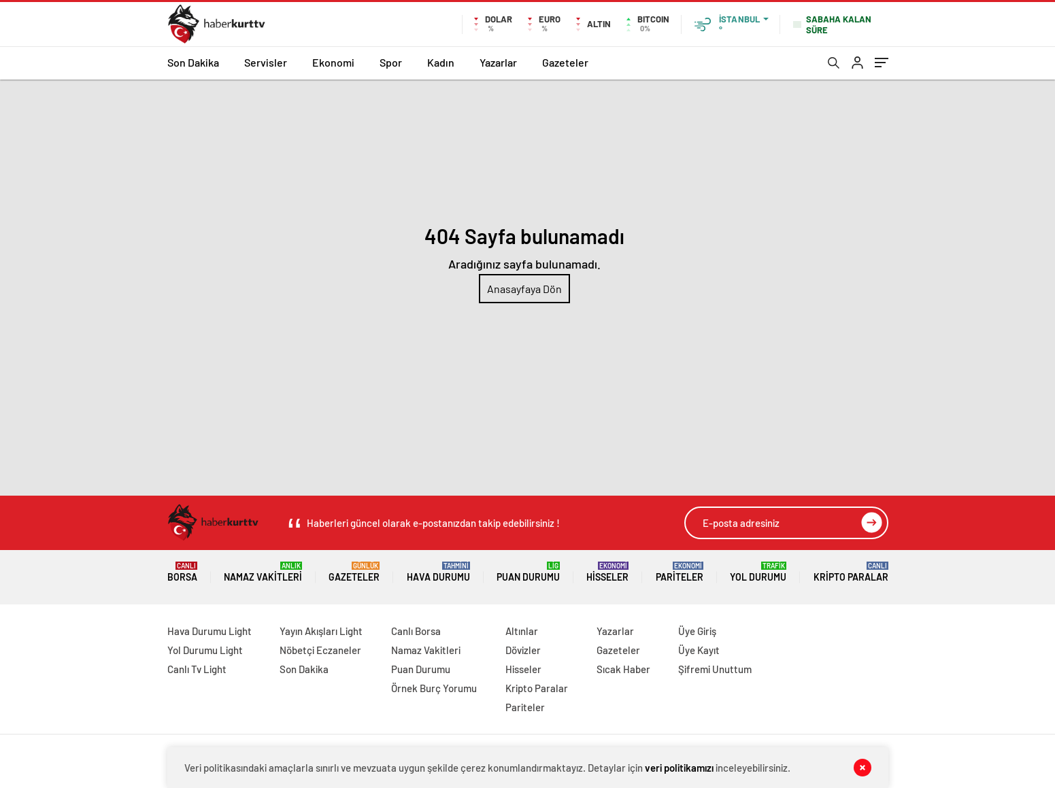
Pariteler (679, 572)
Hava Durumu (438, 572)
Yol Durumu (758, 572)
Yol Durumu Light (205, 650)
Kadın (440, 62)
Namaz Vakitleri (263, 572)
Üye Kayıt (699, 650)
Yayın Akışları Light (321, 631)
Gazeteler (565, 62)
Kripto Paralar (851, 572)
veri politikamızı (679, 767)
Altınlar (521, 631)
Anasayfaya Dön (524, 288)
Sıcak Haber (623, 669)
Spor (391, 62)
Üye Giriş (697, 631)
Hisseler (607, 572)
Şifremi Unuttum (715, 669)
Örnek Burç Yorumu (434, 688)
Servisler (265, 62)
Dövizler (523, 650)
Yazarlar (498, 62)
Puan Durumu (528, 572)
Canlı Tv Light (197, 669)
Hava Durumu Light (209, 631)
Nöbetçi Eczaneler (320, 650)
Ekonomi (333, 62)
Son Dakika (193, 62)
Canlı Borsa (416, 631)
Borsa (182, 572)
